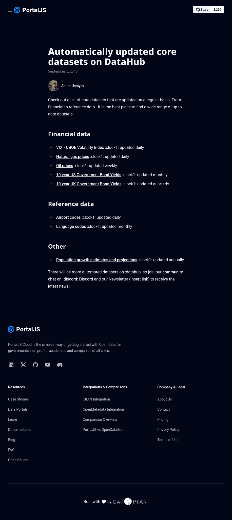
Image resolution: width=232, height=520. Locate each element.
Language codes (71, 226)
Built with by (116, 502)
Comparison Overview (100, 419)
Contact (163, 409)
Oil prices (64, 165)
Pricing (162, 419)
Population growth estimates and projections (96, 259)
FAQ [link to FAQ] (11, 450)
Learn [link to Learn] (12, 419)
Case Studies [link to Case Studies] (18, 399)
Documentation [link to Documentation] (20, 430)
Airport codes (68, 217)
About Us (164, 399)
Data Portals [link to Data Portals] (18, 409)
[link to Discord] (60, 365)
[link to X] (23, 365)
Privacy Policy (168, 430)
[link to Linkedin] (11, 365)
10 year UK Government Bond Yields (89, 184)
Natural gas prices (72, 156)
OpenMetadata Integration (103, 409)
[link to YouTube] (48, 365)
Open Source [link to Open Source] (18, 460)
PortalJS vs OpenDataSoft (103, 430)
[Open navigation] (10, 10)
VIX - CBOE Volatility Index (80, 147)
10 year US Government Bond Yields (88, 174)
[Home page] (29, 10)
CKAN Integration (96, 399)
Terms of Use (167, 440)
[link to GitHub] (35, 365)
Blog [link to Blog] (11, 440)
